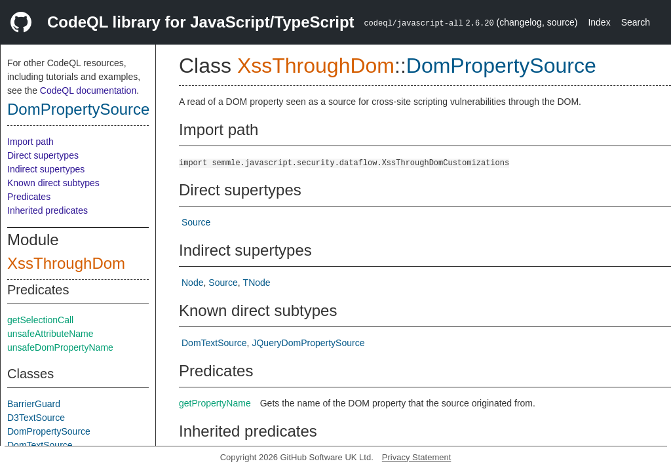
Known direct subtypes (53, 183)
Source (196, 222)
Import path (30, 141)
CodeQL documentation (88, 90)
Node (192, 282)
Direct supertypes (43, 155)
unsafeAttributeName (50, 333)
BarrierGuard (33, 404)
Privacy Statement (416, 457)
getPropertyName (215, 403)
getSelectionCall (40, 320)
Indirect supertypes (46, 169)
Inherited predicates (47, 210)
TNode (257, 282)
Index (599, 22)
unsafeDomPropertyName (60, 347)
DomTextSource (40, 445)
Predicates (28, 196)
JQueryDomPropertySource (308, 343)
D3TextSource (36, 417)
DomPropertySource (78, 109)
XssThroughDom (66, 263)
